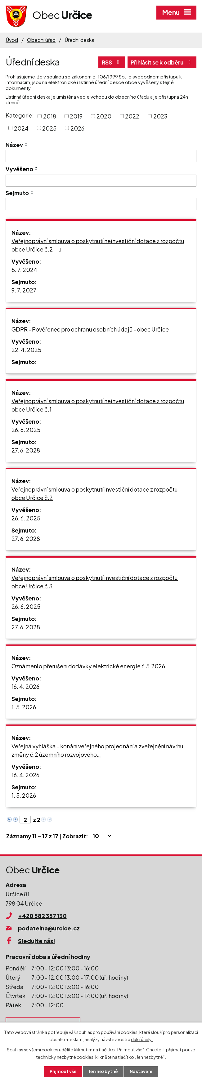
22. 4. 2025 (26, 349)
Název (14, 144)
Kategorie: (20, 115)
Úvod (12, 40)
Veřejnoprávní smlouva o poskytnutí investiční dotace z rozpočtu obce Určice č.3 (94, 582)
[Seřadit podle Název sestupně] (26, 146)
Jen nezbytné (103, 1071)
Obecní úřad (41, 40)
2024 (21, 127)
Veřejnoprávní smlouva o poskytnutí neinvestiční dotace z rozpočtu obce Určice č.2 (97, 245)
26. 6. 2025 (25, 429)
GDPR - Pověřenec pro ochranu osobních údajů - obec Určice (90, 329)
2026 (77, 127)
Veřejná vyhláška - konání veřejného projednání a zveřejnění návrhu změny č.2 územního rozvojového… (97, 750)
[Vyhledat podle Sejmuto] (101, 204)
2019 (76, 116)
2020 (104, 116)
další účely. (142, 1039)
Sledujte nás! (36, 940)
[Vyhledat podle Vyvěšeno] (101, 181)
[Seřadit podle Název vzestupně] (26, 143)
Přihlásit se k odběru (160, 62)
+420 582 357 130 (42, 915)
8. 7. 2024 (24, 269)
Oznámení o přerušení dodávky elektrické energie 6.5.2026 (88, 666)
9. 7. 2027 (23, 290)
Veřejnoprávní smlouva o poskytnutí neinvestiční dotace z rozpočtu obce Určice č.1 (97, 405)
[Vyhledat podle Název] (101, 156)
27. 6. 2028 (25, 450)
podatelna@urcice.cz (49, 928)
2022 (132, 116)
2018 (49, 116)
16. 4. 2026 (25, 686)
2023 (160, 116)
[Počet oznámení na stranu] (101, 836)
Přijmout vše (63, 1071)
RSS (109, 62)
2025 (49, 127)
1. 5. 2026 (23, 707)
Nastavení (141, 1071)
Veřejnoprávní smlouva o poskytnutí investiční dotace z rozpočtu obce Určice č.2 (94, 493)
